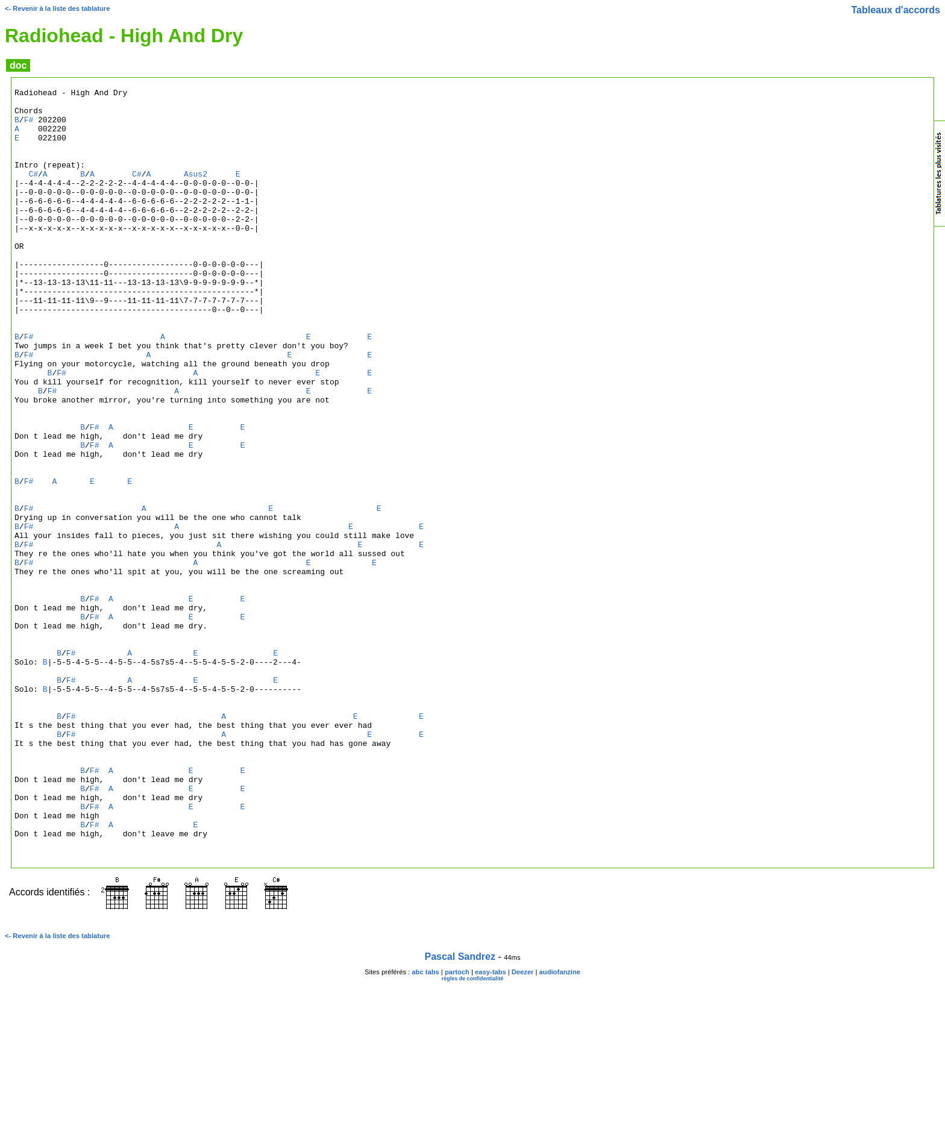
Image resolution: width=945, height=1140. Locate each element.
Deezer (523, 1125)
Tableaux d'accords (895, 10)
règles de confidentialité (473, 1132)
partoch (457, 1125)
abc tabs (425, 1125)
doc (18, 65)
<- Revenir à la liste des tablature (57, 8)
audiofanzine (559, 1125)
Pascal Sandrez (460, 1110)
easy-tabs (490, 1125)
